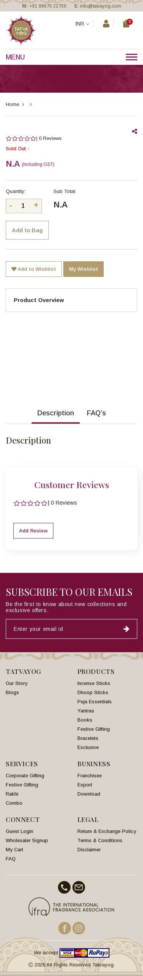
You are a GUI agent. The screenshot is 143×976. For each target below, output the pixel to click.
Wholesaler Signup (27, 840)
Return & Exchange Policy (106, 831)
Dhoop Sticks (92, 692)
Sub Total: (64, 191)
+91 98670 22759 (47, 6)
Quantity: (16, 191)
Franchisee (89, 775)
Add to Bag (27, 230)
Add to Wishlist (33, 269)
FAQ (11, 859)
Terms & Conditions (99, 840)
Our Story (16, 683)
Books (84, 720)
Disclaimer (89, 849)
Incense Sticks (93, 683)
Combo (14, 803)
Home (12, 104)
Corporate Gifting (25, 775)
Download (88, 794)
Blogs (12, 692)
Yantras (85, 711)
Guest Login (19, 831)
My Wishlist (83, 269)
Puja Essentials (94, 701)
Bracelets (87, 738)
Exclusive (88, 747)
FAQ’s (96, 413)
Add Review (33, 531)
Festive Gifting (93, 729)
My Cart (14, 849)
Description (55, 413)
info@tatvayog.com (100, 6)
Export (84, 785)
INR (82, 24)
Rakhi (12, 794)
